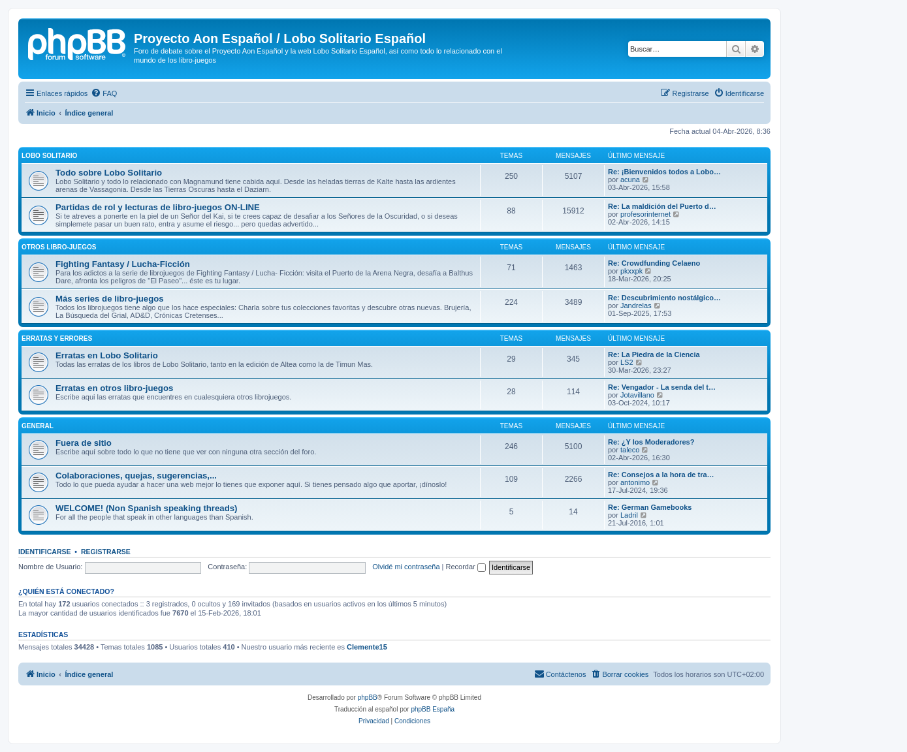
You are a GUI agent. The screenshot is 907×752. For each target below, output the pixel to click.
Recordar (466, 567)
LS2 (626, 362)
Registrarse (106, 552)
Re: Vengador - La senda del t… (662, 387)
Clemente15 (367, 647)
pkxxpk (631, 271)
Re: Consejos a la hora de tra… (661, 474)
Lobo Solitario (49, 155)
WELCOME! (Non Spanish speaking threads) (146, 508)
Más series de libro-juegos (110, 299)
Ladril (629, 515)
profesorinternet (645, 214)
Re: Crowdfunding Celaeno (654, 263)
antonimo (635, 482)
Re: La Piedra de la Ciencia (654, 354)
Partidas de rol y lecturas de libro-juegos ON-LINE (158, 207)
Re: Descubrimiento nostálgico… (664, 298)
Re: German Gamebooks (650, 507)
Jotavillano (637, 395)
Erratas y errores (57, 338)
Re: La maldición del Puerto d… (662, 206)
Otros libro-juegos (59, 247)
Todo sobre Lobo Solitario (109, 173)
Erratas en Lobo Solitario (107, 355)
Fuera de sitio (84, 443)
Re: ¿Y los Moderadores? (651, 442)
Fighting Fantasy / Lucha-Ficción (123, 264)
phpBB (367, 697)
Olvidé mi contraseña (405, 567)
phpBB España (432, 709)
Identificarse (44, 552)
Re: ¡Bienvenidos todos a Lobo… (664, 172)
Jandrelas (636, 305)
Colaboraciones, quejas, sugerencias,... (136, 475)
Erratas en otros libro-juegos (114, 388)
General (38, 426)
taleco (629, 450)
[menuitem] (104, 93)
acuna (630, 179)
